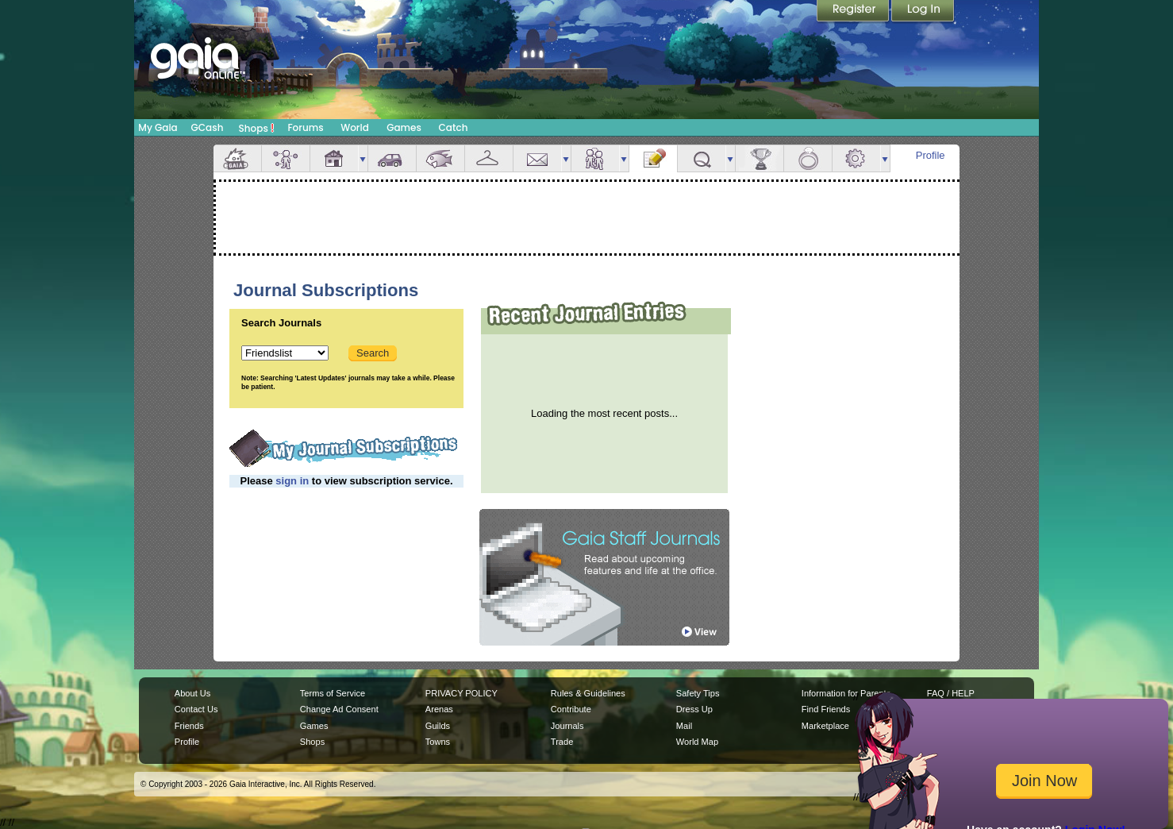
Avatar (286, 158)
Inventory (489, 158)
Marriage (808, 158)
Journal (653, 158)
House (334, 158)
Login (923, 12)
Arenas (439, 709)
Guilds (437, 726)
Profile (930, 155)
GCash (207, 127)
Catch (453, 127)
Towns (437, 741)
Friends (595, 158)
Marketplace (825, 726)
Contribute (571, 709)
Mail (537, 158)
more (362, 158)
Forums (305, 127)
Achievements (759, 158)
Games (404, 127)
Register (854, 12)
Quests (701, 158)
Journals (567, 726)
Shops (257, 128)
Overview (237, 158)
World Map (697, 741)
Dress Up (694, 709)
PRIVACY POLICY (461, 693)
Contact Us (196, 709)
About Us (192, 693)
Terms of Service (332, 693)
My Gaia (157, 127)
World (354, 127)
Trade (562, 741)
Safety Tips (698, 693)
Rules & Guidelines (588, 693)
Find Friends (826, 709)
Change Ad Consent (339, 709)
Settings (856, 158)
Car (392, 158)
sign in (292, 481)
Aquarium (440, 158)
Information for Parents (846, 693)
